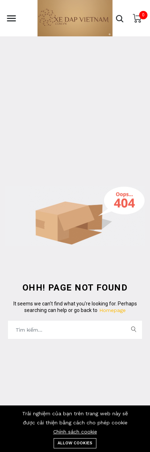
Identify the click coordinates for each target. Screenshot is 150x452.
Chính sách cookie (75, 432)
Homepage (111, 310)
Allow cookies (75, 443)
